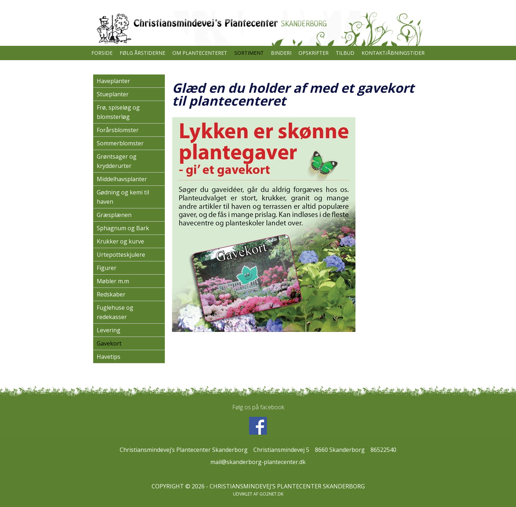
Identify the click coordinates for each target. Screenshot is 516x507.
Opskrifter (313, 52)
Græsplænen (114, 215)
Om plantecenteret (199, 52)
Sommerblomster (120, 143)
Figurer (106, 268)
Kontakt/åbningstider (393, 52)
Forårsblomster (118, 130)
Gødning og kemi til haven (123, 197)
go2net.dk (271, 494)
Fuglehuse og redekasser (115, 312)
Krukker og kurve (120, 241)
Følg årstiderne (142, 52)
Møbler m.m (113, 281)
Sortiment (249, 52)
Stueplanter (113, 94)
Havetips (108, 357)
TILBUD (345, 52)
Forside (102, 52)
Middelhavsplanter (122, 179)
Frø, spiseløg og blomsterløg (118, 112)
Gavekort (109, 343)
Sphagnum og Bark (123, 228)
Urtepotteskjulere (121, 255)
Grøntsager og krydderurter (117, 161)
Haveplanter (113, 81)
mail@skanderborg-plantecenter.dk (258, 462)
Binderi (281, 52)
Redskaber (111, 294)
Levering (108, 330)
